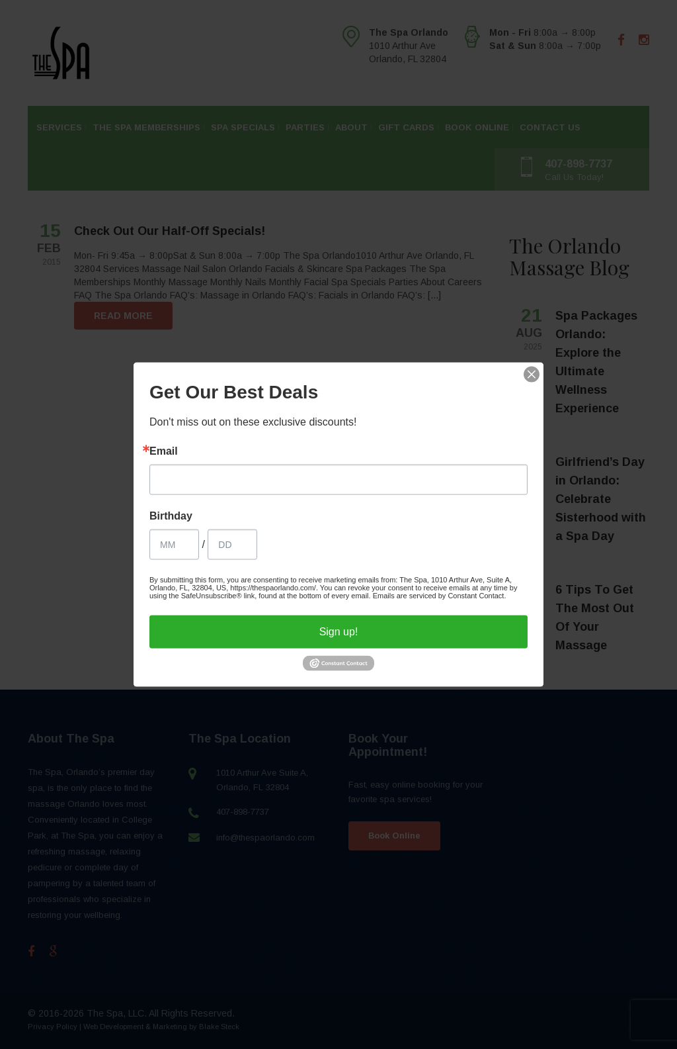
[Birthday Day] (232, 544)
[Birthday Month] (174, 544)
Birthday (170, 515)
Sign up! (338, 631)
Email (163, 450)
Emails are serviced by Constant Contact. (439, 595)
